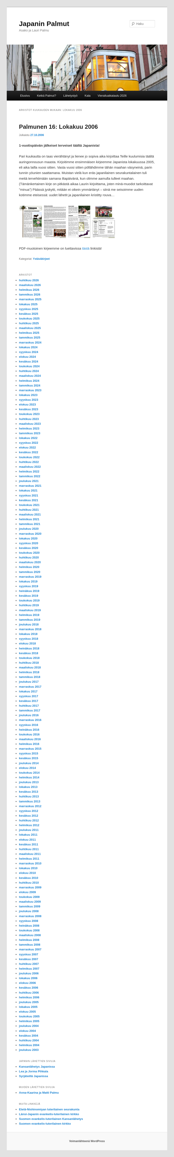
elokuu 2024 (27, 356)
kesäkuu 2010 (28, 878)
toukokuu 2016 (29, 734)
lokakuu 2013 (28, 787)
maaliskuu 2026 (30, 285)
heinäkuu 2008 (29, 925)
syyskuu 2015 (28, 753)
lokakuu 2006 (28, 978)
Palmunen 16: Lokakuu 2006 (58, 126)
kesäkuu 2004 (28, 1035)
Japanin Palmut (44, 23)
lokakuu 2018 (28, 634)
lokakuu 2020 (28, 538)
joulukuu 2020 (29, 528)
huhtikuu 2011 (29, 849)
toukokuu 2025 (29, 318)
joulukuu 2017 (29, 681)
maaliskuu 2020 (30, 562)
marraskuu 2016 (30, 720)
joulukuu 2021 (29, 481)
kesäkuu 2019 (28, 595)
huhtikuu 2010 (29, 882)
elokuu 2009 (27, 892)
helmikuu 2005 (29, 1021)
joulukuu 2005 (29, 1002)
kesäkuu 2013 (28, 791)
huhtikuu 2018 (29, 662)
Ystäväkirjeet (41, 258)
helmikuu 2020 (29, 567)
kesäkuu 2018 (28, 653)
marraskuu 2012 (30, 806)
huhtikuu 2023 (29, 419)
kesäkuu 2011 (28, 844)
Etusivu (25, 95)
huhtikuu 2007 (29, 964)
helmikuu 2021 (29, 519)
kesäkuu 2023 (28, 409)
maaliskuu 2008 (30, 935)
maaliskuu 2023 (30, 423)
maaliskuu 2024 (30, 375)
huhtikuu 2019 (29, 605)
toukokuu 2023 (29, 414)
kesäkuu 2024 (28, 361)
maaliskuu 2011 (30, 854)
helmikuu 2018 (29, 672)
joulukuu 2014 (29, 763)
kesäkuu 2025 (28, 313)
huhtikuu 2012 (29, 820)
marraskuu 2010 (30, 863)
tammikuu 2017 (29, 710)
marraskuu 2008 (30, 916)
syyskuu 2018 (28, 638)
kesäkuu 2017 (28, 701)
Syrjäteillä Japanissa (33, 1076)
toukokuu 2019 (29, 600)
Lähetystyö (70, 95)
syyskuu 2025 (28, 309)
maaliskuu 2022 (30, 466)
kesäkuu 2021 (28, 500)
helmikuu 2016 (29, 744)
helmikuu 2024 (29, 380)
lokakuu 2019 (28, 581)
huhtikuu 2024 (29, 371)
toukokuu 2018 (29, 658)
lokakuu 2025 (28, 304)
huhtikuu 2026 (29, 280)
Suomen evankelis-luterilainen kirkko (45, 1123)
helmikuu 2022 (29, 471)
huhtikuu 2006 (29, 992)
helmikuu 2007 (29, 968)
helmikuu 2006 (29, 997)
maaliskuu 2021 (30, 514)
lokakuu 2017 (28, 691)
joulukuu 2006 (29, 973)
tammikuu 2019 (29, 619)
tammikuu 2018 (29, 677)
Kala (88, 95)
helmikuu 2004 (29, 1045)
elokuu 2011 (27, 839)
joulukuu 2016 (29, 715)
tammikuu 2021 (29, 524)
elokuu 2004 (27, 1031)
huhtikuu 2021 (29, 509)
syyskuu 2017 (28, 696)
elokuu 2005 (27, 1011)
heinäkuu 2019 (29, 591)
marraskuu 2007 (30, 949)
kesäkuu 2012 (28, 815)
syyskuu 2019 (28, 586)
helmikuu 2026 (29, 289)
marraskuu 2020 (30, 533)
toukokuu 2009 (29, 897)
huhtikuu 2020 (29, 557)
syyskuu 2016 (28, 725)
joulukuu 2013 (29, 782)
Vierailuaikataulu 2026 (112, 95)
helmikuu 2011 (29, 858)
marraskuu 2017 (30, 686)
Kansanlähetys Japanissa (37, 1066)
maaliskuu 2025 (30, 328)
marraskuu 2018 (30, 629)
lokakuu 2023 (28, 395)
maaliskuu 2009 (30, 901)
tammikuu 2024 (29, 385)
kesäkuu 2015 (28, 758)
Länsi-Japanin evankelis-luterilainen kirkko (49, 1114)
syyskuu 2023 (28, 399)
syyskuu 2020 (28, 543)
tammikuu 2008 (29, 944)
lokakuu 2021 (28, 490)
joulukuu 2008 (29, 911)
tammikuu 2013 (29, 801)
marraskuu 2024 (30, 342)
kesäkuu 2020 (28, 548)
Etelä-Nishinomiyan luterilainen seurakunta (49, 1109)
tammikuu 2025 (29, 337)
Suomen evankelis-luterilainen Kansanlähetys (51, 1119)
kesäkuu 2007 (28, 959)
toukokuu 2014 (29, 772)
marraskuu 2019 (30, 576)
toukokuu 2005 (29, 1016)
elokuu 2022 (27, 447)
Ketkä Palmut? (46, 95)
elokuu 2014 (27, 768)
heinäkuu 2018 (29, 648)
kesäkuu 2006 (28, 987)
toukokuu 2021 (29, 505)
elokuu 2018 (27, 643)
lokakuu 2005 (28, 1007)
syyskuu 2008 (28, 921)
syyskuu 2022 (28, 442)
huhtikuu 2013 (29, 796)
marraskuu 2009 (30, 887)
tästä (85, 248)
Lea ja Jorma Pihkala (33, 1071)
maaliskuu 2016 (30, 739)
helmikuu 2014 (29, 777)
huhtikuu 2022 (29, 462)
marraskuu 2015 (30, 748)
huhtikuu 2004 (29, 1040)
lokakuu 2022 (28, 438)
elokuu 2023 (27, 404)
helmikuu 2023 (29, 428)
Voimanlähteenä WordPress (87, 1141)
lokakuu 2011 (28, 834)
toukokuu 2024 (29, 366)
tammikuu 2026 (29, 294)
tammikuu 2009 (29, 906)
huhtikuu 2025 (29, 323)
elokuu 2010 (27, 873)
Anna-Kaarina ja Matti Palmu (39, 1092)
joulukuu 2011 (29, 830)
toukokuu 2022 (29, 457)
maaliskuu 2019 (30, 610)
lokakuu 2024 (28, 347)
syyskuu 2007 (28, 954)
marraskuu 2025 (30, 299)
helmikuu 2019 (29, 615)
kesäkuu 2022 (28, 452)
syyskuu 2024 (28, 352)
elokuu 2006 (27, 983)
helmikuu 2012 (29, 825)
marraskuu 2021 (30, 485)
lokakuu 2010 (28, 868)
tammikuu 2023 (29, 433)
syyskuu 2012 (28, 811)
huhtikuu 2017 (29, 705)
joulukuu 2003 (29, 1050)
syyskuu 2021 (28, 495)
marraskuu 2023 (30, 390)
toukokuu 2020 (29, 552)
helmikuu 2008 (29, 940)
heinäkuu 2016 (29, 729)
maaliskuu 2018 (30, 667)
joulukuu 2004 (29, 1026)
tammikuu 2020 (29, 572)
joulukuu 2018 (29, 624)
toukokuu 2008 (29, 930)
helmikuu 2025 (29, 332)
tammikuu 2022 (29, 476)
